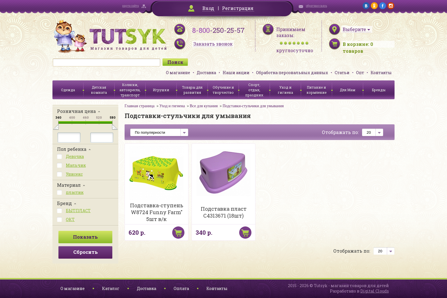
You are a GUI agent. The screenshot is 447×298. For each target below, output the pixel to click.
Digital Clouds (374, 291)
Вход (208, 8)
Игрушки (161, 90)
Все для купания (204, 106)
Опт (360, 72)
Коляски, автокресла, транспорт (130, 89)
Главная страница (140, 106)
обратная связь (316, 6)
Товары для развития (192, 90)
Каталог (110, 288)
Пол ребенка (71, 149)
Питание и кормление (316, 90)
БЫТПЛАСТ (78, 210)
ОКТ (70, 219)
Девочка (75, 156)
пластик (75, 192)
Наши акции (236, 72)
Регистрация (237, 8)
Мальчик (76, 165)
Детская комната (99, 90)
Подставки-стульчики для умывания (253, 106)
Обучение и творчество (223, 90)
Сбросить (85, 252)
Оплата (181, 288)
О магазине (178, 72)
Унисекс (74, 174)
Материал (69, 185)
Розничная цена (76, 111)
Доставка (206, 72)
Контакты (381, 72)
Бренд (64, 203)
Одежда (68, 90)
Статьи (342, 72)
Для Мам (347, 90)
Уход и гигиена (285, 90)
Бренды (378, 90)
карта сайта (130, 6)
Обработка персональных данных (292, 72)
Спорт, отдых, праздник (254, 89)
